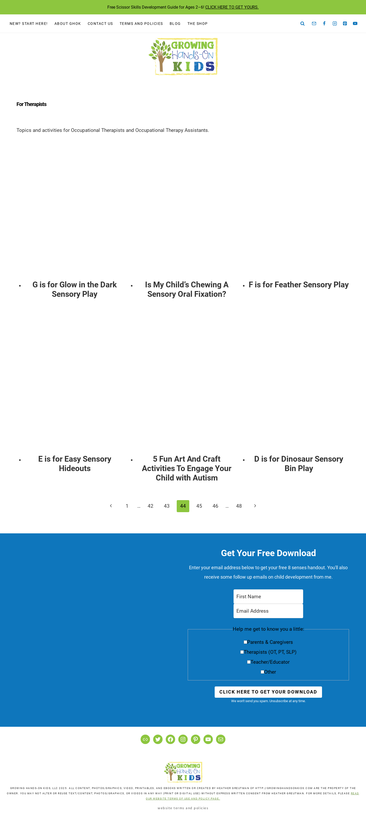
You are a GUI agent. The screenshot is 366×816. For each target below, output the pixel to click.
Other (270, 672)
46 (215, 506)
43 (167, 506)
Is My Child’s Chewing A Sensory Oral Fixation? (187, 289)
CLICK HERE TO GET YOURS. (232, 7)
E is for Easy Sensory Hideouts (74, 463)
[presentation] (75, 207)
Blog (175, 23)
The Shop (197, 23)
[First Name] (268, 596)
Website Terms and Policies (183, 808)
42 (150, 506)
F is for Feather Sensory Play (299, 284)
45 (199, 506)
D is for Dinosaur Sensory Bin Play (298, 463)
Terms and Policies (141, 23)
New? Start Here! (29, 23)
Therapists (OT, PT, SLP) (270, 652)
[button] (268, 652)
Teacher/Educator (270, 662)
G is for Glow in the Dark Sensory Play (74, 289)
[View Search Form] (302, 23)
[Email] (314, 23)
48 (239, 506)
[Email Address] (268, 611)
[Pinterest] (345, 23)
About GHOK (67, 23)
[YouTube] (355, 23)
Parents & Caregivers (270, 642)
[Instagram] (334, 23)
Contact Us (100, 23)
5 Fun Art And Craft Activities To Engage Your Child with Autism (186, 468)
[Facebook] (324, 23)
